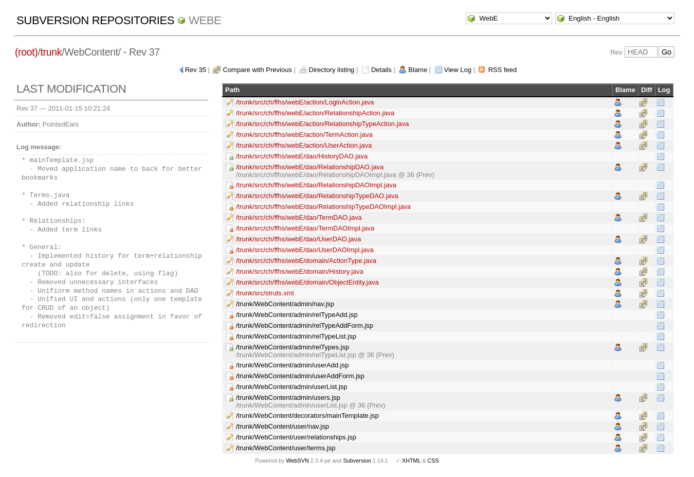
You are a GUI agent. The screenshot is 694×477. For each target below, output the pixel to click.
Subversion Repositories (95, 20)
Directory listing (332, 70)
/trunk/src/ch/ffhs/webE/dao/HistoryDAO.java (302, 156)
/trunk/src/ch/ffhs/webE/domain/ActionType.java (306, 260)
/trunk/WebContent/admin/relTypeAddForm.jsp (304, 325)
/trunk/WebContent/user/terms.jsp (285, 448)
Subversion (357, 460)
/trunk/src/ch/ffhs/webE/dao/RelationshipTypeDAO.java (317, 196)
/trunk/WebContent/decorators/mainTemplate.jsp (307, 415)
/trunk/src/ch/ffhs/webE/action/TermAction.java (304, 134)
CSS (433, 460)
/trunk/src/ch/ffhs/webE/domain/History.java (299, 271)
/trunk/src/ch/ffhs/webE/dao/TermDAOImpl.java (305, 228)
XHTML (411, 460)
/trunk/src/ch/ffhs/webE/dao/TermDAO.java (299, 217)
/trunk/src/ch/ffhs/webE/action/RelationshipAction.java (315, 113)
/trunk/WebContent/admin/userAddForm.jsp (300, 376)
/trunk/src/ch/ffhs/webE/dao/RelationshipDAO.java (309, 167)
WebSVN (297, 460)
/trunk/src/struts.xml (265, 293)
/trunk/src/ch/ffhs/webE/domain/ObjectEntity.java (307, 282)
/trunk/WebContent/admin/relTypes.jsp (292, 347)
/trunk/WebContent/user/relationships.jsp (296, 437)
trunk (51, 52)
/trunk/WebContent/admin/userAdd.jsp (292, 365)
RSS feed (502, 70)
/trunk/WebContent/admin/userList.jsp (292, 387)
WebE (205, 20)
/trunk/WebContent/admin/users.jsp (288, 397)
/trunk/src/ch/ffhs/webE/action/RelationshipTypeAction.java (322, 124)
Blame (417, 70)
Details (381, 70)
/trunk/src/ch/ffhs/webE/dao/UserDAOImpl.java (305, 250)
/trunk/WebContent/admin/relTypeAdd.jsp (297, 315)
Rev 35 (195, 70)
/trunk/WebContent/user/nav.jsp (282, 426)
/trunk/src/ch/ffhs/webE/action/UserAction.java (304, 145)
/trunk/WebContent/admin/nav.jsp (285, 304)
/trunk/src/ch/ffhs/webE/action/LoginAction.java (305, 102)
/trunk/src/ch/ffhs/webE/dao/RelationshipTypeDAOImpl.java (323, 206)
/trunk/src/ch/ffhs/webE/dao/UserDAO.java (298, 239)
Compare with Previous (257, 70)
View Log (457, 70)
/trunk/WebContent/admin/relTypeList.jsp (296, 336)
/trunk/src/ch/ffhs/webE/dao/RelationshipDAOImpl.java (316, 185)
